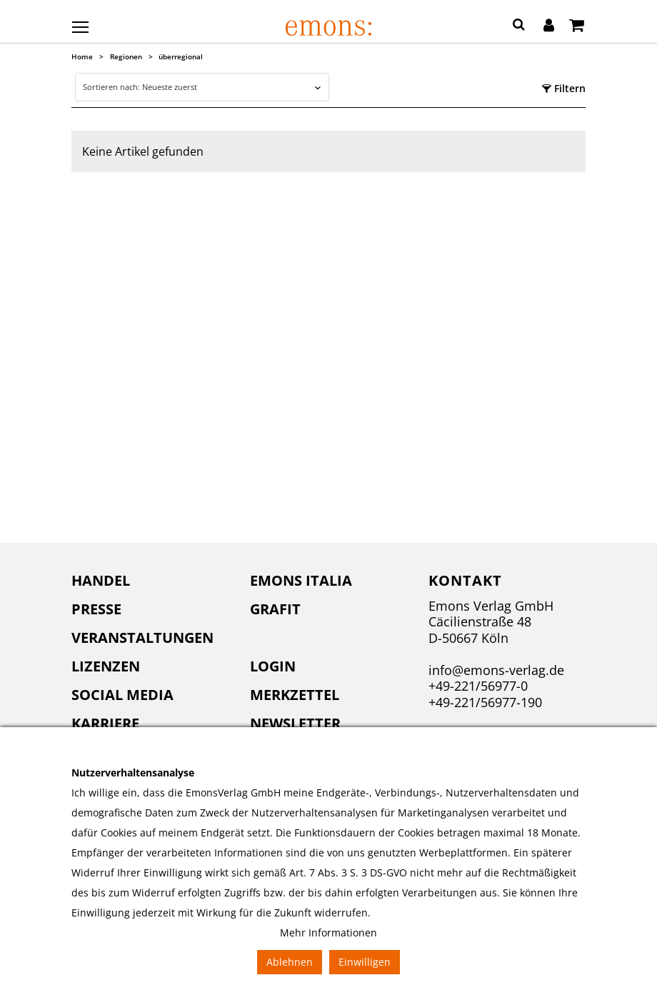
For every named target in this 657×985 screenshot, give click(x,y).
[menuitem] (150, 581)
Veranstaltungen (142, 637)
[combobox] (201, 87)
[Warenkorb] (576, 26)
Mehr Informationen (328, 932)
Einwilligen (364, 962)
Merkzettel (294, 694)
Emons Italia (301, 580)
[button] (518, 26)
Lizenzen (105, 666)
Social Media (122, 694)
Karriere (105, 723)
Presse (96, 609)
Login (273, 666)
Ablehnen (289, 962)
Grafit (275, 609)
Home (82, 56)
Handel (100, 580)
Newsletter (295, 723)
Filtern (564, 88)
